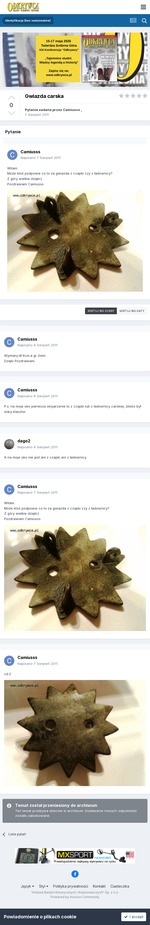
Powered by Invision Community (75, 897)
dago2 (23, 440)
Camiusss (71, 110)
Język (27, 886)
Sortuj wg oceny (101, 310)
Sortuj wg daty (131, 310)
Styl (43, 886)
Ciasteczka (119, 886)
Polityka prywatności (70, 886)
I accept (133, 916)
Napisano (41, 158)
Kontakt (99, 886)
